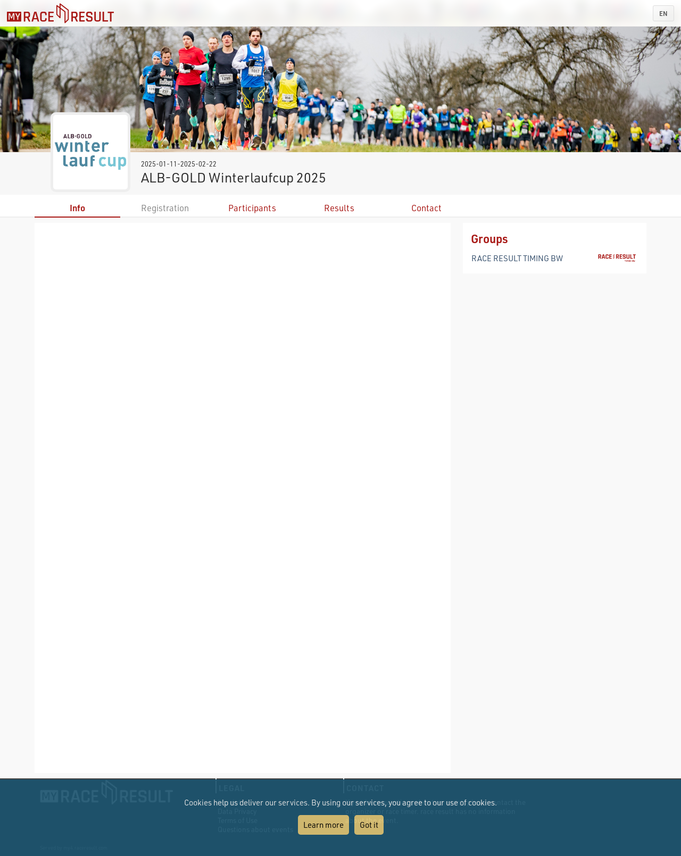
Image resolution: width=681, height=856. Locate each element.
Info (77, 207)
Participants (252, 207)
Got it (369, 824)
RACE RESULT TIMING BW (517, 258)
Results (339, 207)
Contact (426, 207)
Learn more (323, 824)
